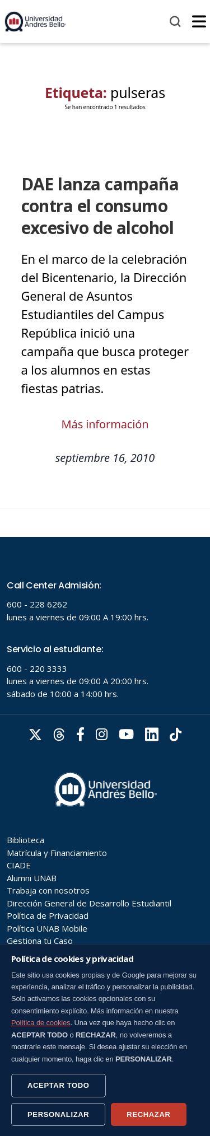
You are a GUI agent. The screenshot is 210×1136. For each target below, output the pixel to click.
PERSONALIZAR (58, 1114)
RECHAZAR (148, 1114)
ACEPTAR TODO (58, 1085)
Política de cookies (41, 1022)
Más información (105, 424)
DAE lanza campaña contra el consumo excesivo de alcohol (100, 205)
